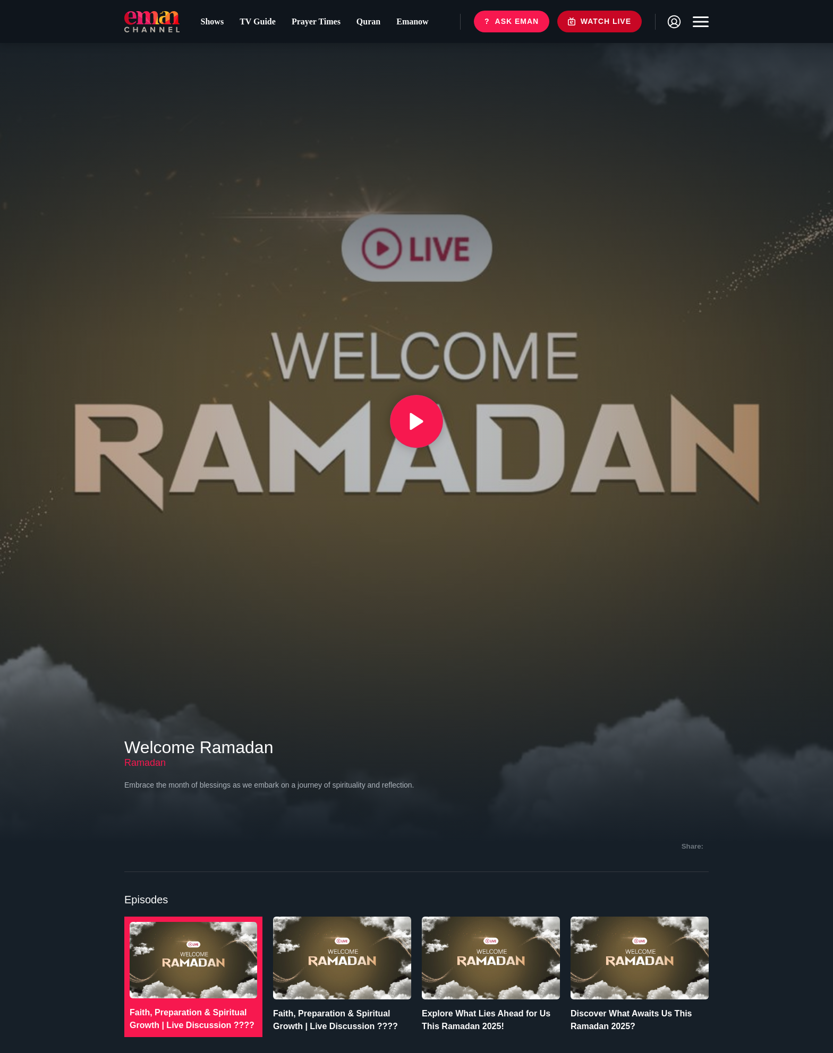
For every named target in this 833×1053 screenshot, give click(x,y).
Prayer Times (316, 21)
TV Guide (258, 21)
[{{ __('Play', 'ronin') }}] (416, 421)
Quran (368, 21)
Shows (212, 21)
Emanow (412, 21)
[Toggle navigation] (698, 21)
